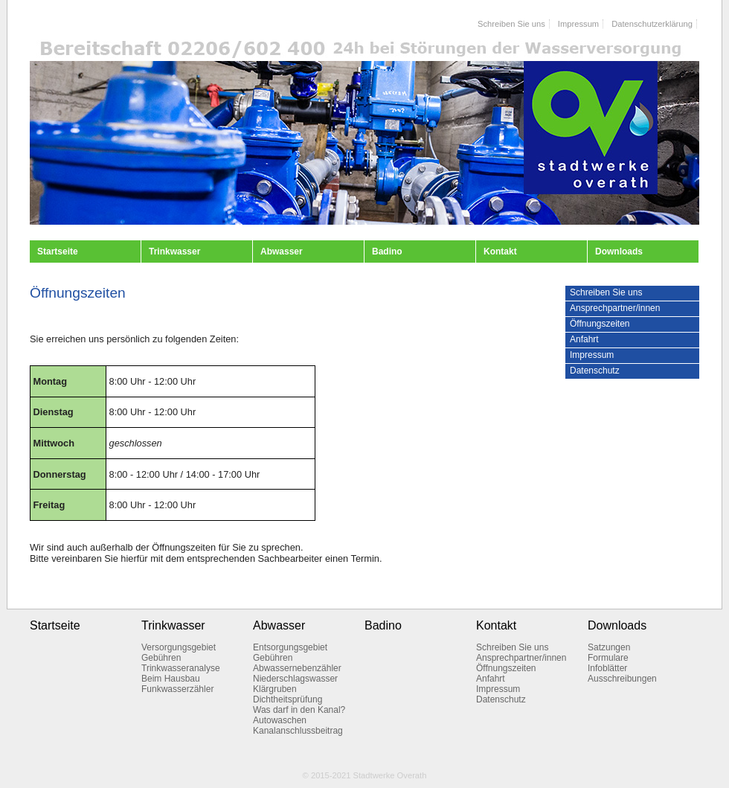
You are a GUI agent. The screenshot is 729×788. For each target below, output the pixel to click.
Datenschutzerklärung (652, 23)
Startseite (57, 251)
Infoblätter (607, 668)
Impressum (578, 23)
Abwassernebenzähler (297, 668)
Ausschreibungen (622, 678)
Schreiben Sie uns (511, 23)
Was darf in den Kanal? (299, 710)
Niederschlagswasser (295, 678)
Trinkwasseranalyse (180, 668)
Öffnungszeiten (600, 323)
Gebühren (161, 658)
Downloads (619, 251)
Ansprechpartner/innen (615, 308)
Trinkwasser (174, 251)
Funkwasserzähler (177, 689)
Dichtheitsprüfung (287, 699)
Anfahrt (584, 339)
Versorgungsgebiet (178, 647)
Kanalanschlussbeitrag (298, 730)
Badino (387, 251)
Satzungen (609, 647)
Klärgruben (275, 689)
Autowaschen (279, 720)
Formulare (608, 658)
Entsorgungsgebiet (290, 647)
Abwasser (281, 251)
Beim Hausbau (170, 678)
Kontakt (500, 251)
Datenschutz (595, 370)
